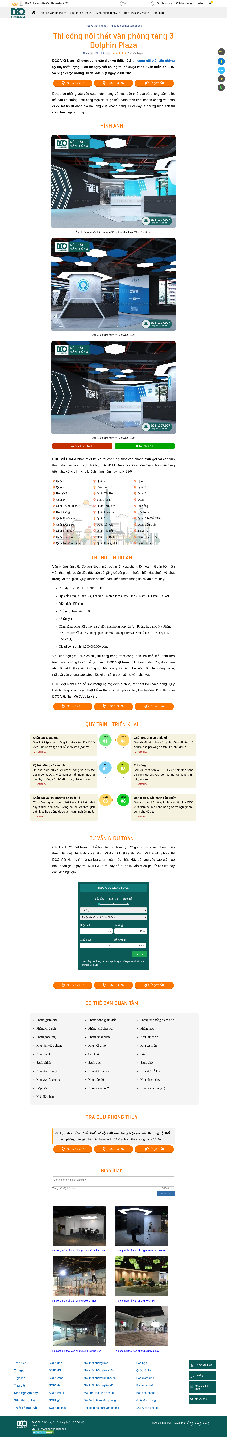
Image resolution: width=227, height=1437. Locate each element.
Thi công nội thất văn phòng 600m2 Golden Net (140, 1250)
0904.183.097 (113, 83)
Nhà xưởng (184, 3)
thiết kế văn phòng (104, 1400)
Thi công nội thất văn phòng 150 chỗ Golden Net (79, 1250)
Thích (86, 53)
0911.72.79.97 (72, 83)
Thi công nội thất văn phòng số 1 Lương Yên (76, 1350)
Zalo (221, 70)
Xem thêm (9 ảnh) (82, 446)
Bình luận (100, 53)
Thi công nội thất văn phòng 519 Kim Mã (136, 1350)
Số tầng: (130, 929)
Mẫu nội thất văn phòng (99, 1392)
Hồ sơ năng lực (203, 1364)
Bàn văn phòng (146, 1392)
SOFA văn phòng (147, 1407)
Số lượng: (130, 943)
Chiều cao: (96, 943)
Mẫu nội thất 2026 (202, 1387)
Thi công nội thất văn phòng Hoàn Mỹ (134, 1300)
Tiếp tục (139, 954)
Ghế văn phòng (146, 1400)
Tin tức (200, 3)
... (34, 751)
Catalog (199, 1375)
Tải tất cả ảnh (144, 446)
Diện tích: (96, 929)
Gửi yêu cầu (154, 83)
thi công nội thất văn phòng (153, 60)
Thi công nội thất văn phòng (101, 1407)
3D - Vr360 (201, 1399)
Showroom (165, 3)
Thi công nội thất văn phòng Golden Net (74, 1300)
